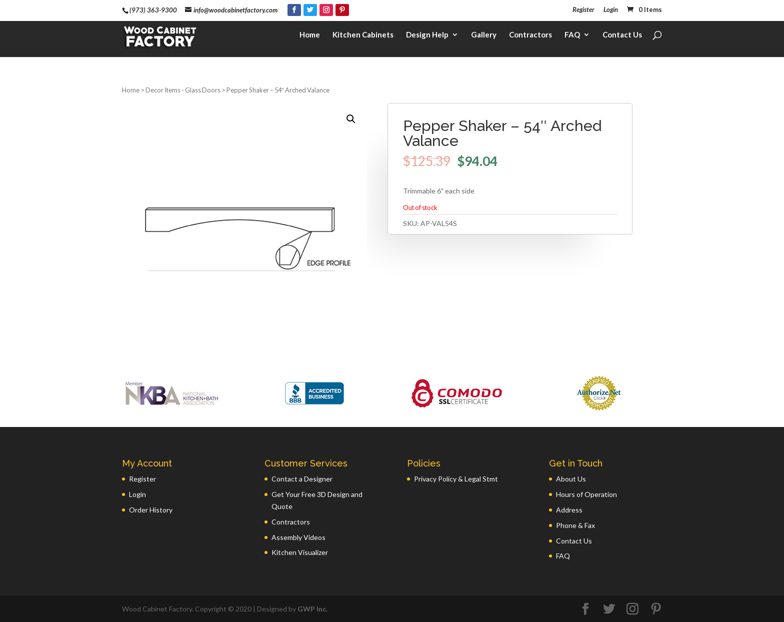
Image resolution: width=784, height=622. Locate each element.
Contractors (530, 38)
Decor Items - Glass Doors (183, 90)
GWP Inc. (313, 608)
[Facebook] (294, 10)
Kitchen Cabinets (363, 38)
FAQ (572, 38)
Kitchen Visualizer (300, 552)
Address (569, 510)
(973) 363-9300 (153, 10)
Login (611, 10)
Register (583, 10)
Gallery (483, 38)
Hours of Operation (586, 494)
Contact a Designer (302, 478)
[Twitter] (310, 10)
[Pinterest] (342, 10)
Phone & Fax (575, 525)
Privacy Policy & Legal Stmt (456, 478)
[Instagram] (326, 10)
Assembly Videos (299, 537)
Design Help (427, 38)
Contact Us (622, 38)
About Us (571, 478)
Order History (150, 510)
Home (310, 38)
